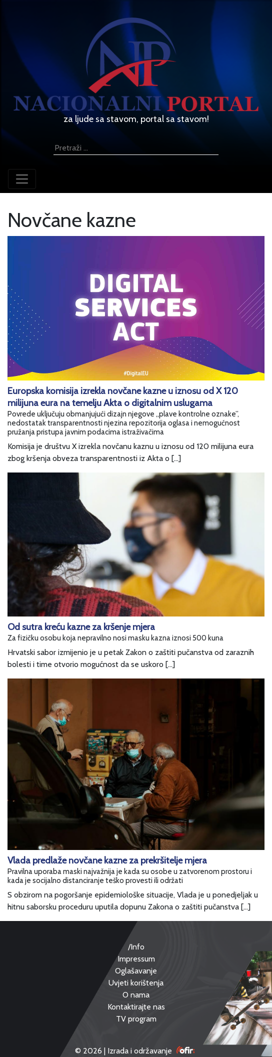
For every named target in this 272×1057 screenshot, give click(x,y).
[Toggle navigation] (22, 179)
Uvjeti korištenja (136, 983)
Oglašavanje (136, 971)
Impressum (136, 959)
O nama (136, 995)
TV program (136, 1019)
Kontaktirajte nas (136, 1007)
